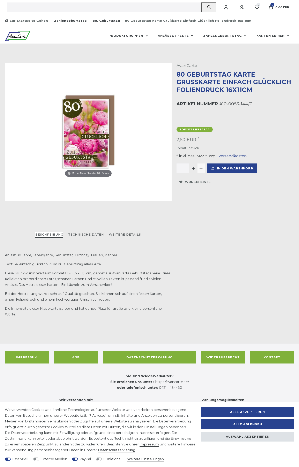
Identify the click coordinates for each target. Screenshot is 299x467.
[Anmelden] (226, 7)
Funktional (112, 459)
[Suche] (208, 7)
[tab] (49, 235)
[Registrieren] (242, 7)
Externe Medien (54, 459)
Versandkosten (232, 156)
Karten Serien (271, 36)
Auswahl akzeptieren (247, 436)
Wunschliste (195, 182)
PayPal (85, 459)
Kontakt (272, 357)
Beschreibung (49, 234)
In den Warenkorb (232, 168)
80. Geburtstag (106, 21)
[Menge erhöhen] (193, 168)
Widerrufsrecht (223, 357)
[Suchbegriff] (104, 7)
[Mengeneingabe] (183, 168)
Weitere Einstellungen (145, 459)
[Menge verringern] (201, 168)
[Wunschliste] (257, 7)
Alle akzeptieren (247, 412)
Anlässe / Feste (174, 36)
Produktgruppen (126, 36)
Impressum (27, 357)
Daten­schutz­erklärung (116, 450)
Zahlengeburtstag (70, 21)
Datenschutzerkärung (149, 357)
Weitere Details (125, 234)
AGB (76, 357)
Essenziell (20, 459)
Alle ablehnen (247, 424)
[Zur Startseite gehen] (26, 21)
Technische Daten (86, 234)
